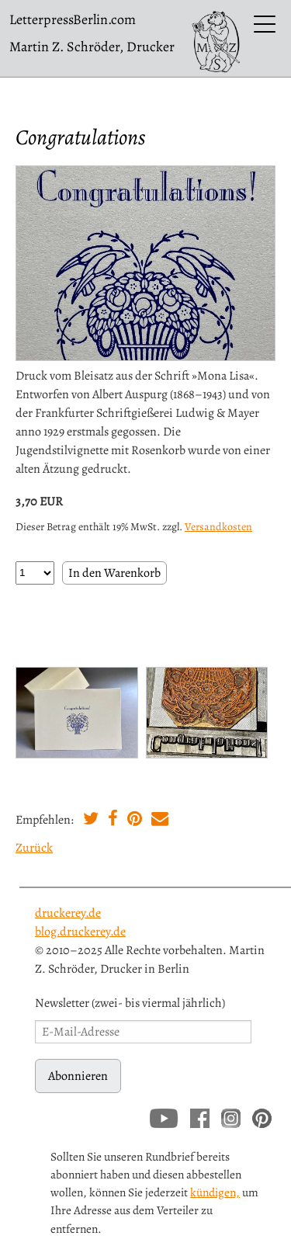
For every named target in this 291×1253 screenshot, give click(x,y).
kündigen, (215, 1192)
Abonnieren (78, 1076)
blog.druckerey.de (80, 931)
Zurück (34, 847)
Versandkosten (218, 526)
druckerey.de (68, 913)
